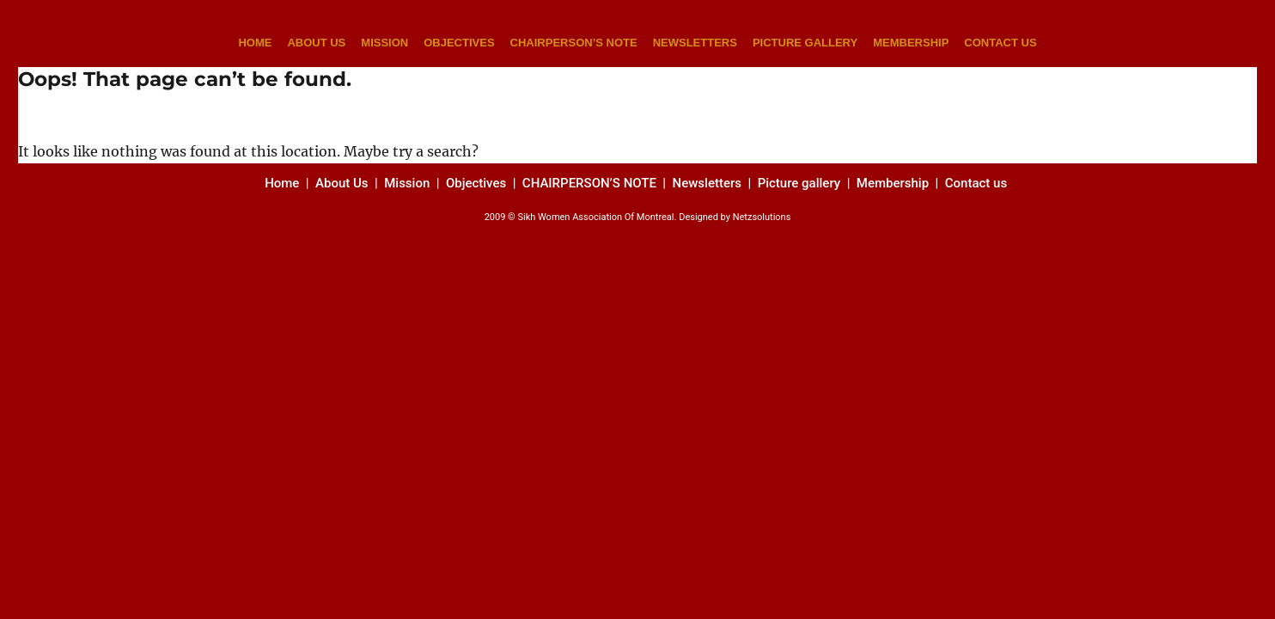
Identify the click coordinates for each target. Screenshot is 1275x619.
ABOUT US (316, 42)
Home (283, 183)
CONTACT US (1000, 42)
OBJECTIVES (459, 42)
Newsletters (709, 183)
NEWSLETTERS (695, 42)
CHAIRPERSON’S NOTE (574, 42)
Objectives (476, 183)
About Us (342, 183)
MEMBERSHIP (911, 42)
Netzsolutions (762, 217)
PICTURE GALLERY (805, 42)
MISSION (384, 42)
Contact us (977, 183)
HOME (254, 42)
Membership (894, 183)
